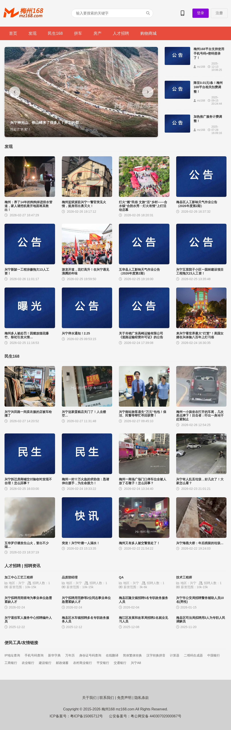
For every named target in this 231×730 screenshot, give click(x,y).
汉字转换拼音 (155, 655)
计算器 (174, 655)
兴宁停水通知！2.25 (76, 333)
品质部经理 (70, 577)
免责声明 (124, 698)
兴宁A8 (136, 663)
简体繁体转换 (132, 655)
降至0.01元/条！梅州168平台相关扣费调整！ (208, 87)
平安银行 (103, 663)
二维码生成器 (193, 655)
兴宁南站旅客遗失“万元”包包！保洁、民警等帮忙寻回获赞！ (142, 413)
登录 (200, 13)
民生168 (55, 33)
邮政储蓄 (62, 663)
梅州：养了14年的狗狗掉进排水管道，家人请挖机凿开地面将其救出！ (28, 206)
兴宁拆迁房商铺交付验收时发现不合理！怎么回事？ (28, 481)
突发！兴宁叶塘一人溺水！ (81, 543)
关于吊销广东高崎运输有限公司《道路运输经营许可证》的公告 (141, 335)
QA (121, 577)
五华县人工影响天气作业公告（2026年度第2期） (139, 271)
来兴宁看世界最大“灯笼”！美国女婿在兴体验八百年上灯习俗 (200, 335)
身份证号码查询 (90, 655)
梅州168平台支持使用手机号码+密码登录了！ (209, 53)
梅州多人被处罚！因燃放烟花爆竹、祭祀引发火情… (27, 335)
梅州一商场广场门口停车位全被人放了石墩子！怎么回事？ (142, 481)
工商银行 (11, 663)
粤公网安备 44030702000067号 (156, 716)
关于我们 (89, 698)
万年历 (70, 655)
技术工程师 (184, 577)
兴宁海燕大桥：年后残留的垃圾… (200, 543)
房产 (97, 33)
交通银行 (120, 663)
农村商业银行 (82, 663)
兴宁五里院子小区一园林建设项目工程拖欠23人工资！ (200, 271)
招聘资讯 (32, 566)
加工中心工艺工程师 (19, 577)
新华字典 (54, 655)
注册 (219, 13)
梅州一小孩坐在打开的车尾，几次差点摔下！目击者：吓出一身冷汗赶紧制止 (200, 415)
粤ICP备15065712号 (86, 716)
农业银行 (28, 663)
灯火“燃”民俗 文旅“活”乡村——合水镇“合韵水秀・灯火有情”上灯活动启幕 (143, 206)
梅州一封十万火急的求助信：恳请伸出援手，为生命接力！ (85, 481)
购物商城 (148, 33)
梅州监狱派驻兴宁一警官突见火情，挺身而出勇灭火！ (84, 204)
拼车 (78, 33)
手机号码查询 (34, 655)
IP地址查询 (12, 655)
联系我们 (106, 698)
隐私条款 (141, 698)
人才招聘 (121, 33)
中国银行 (213, 655)
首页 (13, 33)
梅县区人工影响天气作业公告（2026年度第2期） (196, 204)
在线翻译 (112, 655)
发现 (32, 33)
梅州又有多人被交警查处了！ (139, 543)
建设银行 (45, 663)
